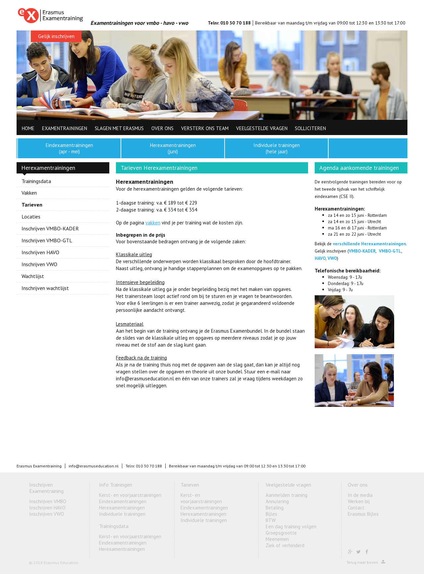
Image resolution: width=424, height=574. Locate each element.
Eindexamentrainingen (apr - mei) (69, 148)
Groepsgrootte (281, 533)
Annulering (277, 501)
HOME (28, 128)
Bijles (271, 514)
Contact (356, 507)
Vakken (29, 192)
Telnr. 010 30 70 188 (229, 23)
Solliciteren (310, 128)
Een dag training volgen (291, 526)
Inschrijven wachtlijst (45, 288)
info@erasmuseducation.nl (94, 465)
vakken (152, 222)
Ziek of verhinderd (285, 545)
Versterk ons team (205, 128)
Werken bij (359, 501)
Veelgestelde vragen (262, 128)
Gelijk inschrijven (56, 36)
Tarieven (32, 204)
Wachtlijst (33, 276)
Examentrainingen (64, 128)
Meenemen (277, 539)
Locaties (31, 216)
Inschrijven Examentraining (46, 487)
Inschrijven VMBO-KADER (50, 228)
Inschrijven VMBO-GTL (47, 240)
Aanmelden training (286, 495)
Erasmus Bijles (363, 514)
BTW (271, 520)
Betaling (275, 507)
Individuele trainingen (122, 514)
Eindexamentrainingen (122, 501)
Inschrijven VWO (39, 264)
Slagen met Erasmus (119, 128)
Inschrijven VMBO (47, 501)
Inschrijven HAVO (40, 252)
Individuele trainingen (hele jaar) (276, 148)
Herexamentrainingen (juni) (173, 148)
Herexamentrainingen (122, 507)
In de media (360, 495)
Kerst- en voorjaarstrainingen (130, 495)
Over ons (162, 128)
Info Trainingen (115, 484)
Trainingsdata (36, 181)
